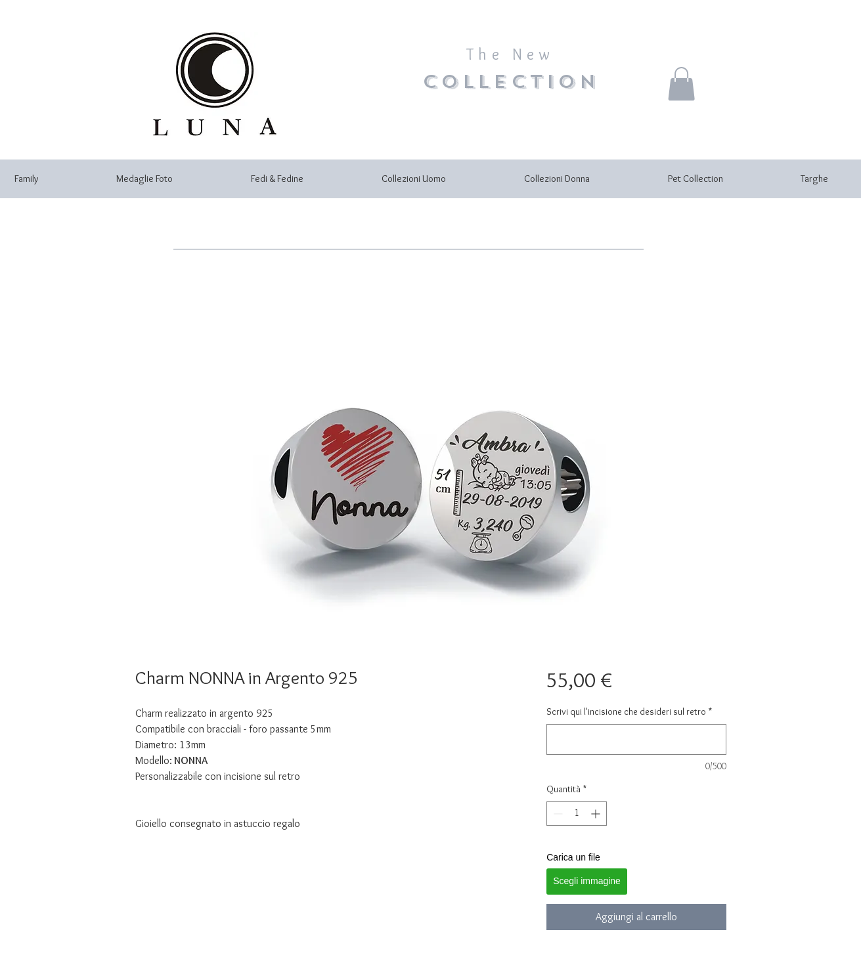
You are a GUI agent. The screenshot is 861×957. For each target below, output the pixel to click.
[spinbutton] (576, 813)
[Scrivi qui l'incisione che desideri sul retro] (636, 739)
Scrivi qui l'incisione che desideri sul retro (629, 711)
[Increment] (596, 813)
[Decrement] (556, 813)
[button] (681, 83)
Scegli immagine (587, 881)
